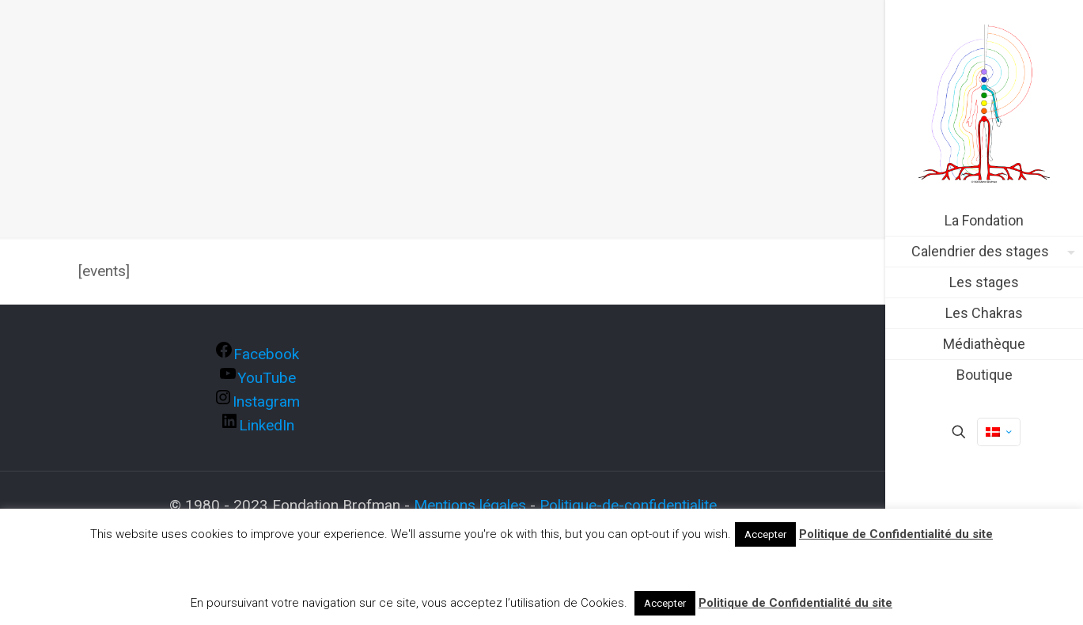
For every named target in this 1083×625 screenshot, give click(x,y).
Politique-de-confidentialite (628, 505)
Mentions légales (470, 505)
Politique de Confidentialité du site (896, 534)
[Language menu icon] (999, 432)
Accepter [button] (765, 534)
